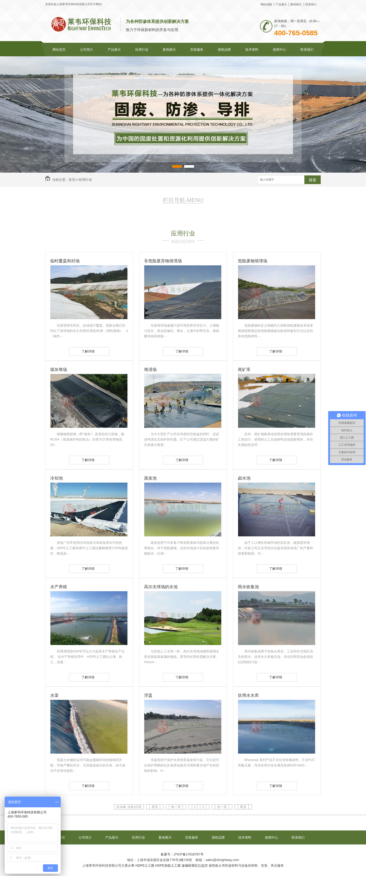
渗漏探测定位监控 (195, 865)
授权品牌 (224, 49)
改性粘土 (215, 865)
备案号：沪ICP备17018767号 (182, 854)
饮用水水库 (248, 695)
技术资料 (251, 49)
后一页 (222, 807)
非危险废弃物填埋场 (163, 261)
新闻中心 (279, 49)
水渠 (54, 695)
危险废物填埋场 (252, 261)
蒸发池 (150, 478)
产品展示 (281, 4)
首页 (72, 180)
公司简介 (86, 49)
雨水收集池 (248, 586)
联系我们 (311, 4)
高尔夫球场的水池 (161, 586)
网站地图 (266, 4)
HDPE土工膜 (144, 865)
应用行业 (141, 49)
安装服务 (196, 49)
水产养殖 (58, 586)
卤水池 (244, 478)
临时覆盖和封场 (65, 261)
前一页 (176, 807)
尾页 (243, 807)
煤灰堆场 (58, 369)
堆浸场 (150, 369)
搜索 (312, 180)
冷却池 (56, 478)
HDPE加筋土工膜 (168, 865)
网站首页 (59, 49)
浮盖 (148, 695)
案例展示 (296, 4)
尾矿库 (244, 369)
